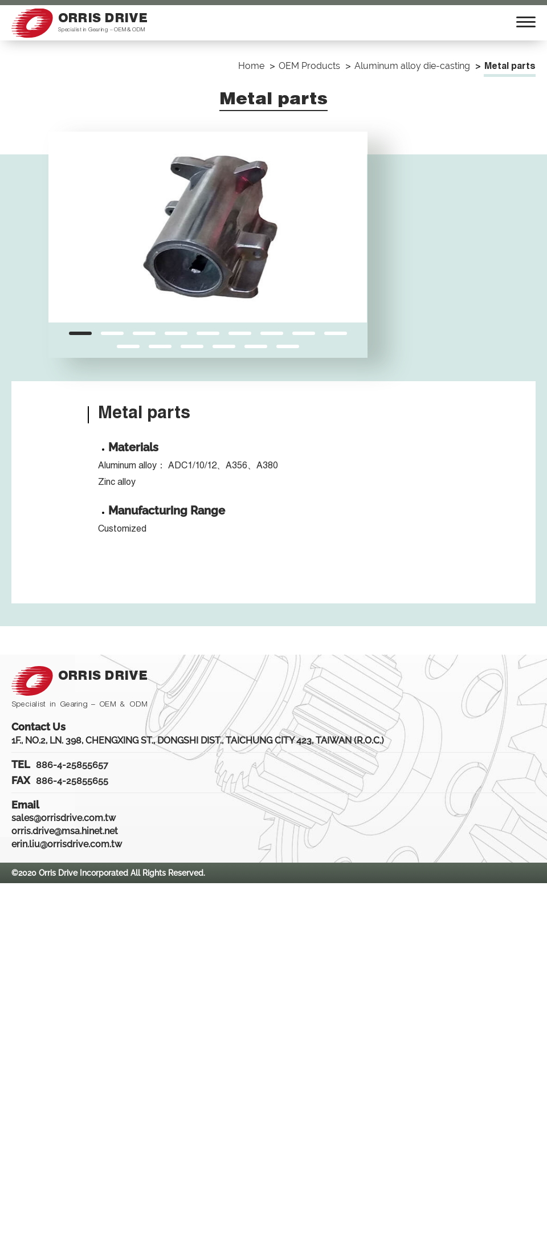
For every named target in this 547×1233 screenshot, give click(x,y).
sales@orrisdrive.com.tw (63, 818)
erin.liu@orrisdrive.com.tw (66, 844)
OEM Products (309, 65)
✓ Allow (15, 915)
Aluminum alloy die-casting (412, 65)
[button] (80, 333)
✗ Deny (15, 928)
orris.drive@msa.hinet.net (64, 831)
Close (11, 889)
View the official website (105, 1019)
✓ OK (329, 1226)
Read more (27, 1019)
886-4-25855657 (72, 765)
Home (251, 65)
